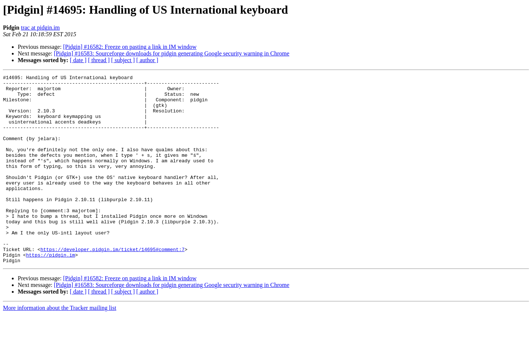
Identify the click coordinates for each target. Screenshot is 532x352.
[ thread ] (99, 60)
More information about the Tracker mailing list (59, 345)
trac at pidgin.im (40, 27)
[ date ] (78, 60)
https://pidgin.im (50, 291)
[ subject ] (123, 60)
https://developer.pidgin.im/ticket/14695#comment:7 (112, 284)
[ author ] (147, 60)
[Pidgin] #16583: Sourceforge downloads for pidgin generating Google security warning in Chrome (171, 53)
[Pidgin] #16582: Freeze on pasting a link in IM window (130, 47)
